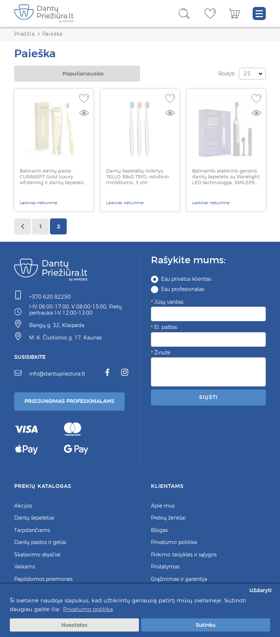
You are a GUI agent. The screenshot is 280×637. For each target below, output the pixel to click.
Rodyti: (227, 74)
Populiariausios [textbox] (83, 73)
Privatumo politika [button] (88, 609)
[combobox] (77, 74)
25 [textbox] (247, 74)
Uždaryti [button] (260, 590)
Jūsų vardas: (169, 302)
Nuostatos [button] (74, 625)
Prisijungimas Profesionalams (69, 401)
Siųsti (208, 397)
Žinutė (162, 353)
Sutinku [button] (205, 625)
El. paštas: (166, 327)
